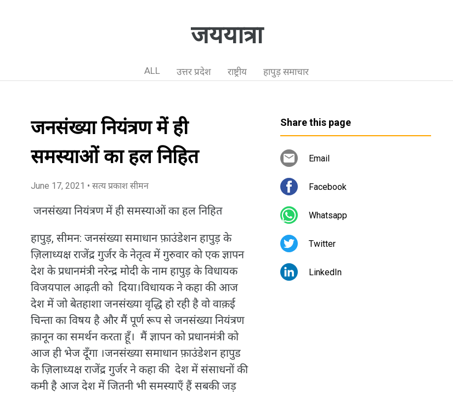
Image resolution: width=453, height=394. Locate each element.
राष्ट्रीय (237, 71)
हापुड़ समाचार (286, 71)
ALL (152, 70)
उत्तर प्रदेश (194, 71)
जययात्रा (227, 35)
